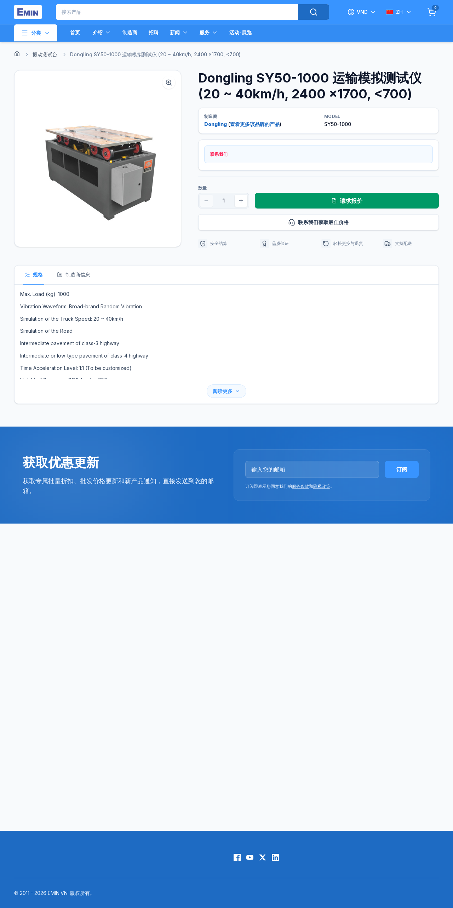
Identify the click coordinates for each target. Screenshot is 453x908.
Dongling (215, 124)
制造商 (129, 32)
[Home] (17, 54)
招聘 (154, 32)
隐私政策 (321, 486)
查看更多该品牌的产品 (255, 124)
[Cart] (432, 12)
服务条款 (300, 486)
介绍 (102, 32)
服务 (209, 32)
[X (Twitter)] (262, 857)
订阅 (401, 469)
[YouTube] (249, 857)
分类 (35, 32)
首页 (75, 32)
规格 (33, 275)
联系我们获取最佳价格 (360, 222)
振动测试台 (45, 54)
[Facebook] (237, 857)
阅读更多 (226, 391)
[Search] (313, 12)
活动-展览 (240, 32)
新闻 (179, 32)
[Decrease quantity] (206, 201)
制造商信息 (73, 275)
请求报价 (346, 200)
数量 (202, 187)
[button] (97, 158)
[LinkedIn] (275, 857)
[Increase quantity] (241, 201)
